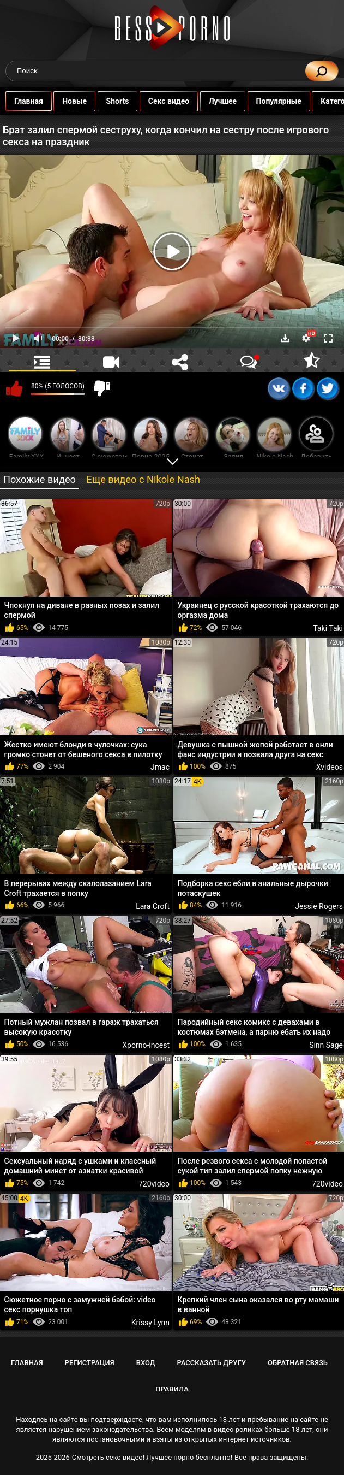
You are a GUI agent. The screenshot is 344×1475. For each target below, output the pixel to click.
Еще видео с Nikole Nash (143, 479)
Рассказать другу (211, 1363)
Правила (172, 1389)
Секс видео (190, 101)
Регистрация (89, 1363)
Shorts (139, 101)
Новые (96, 101)
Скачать (285, 338)
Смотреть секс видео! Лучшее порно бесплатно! (152, 1457)
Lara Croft (153, 906)
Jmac (160, 767)
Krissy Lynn (150, 1322)
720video (154, 1183)
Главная (50, 101)
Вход (145, 1363)
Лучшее (244, 101)
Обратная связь (298, 1363)
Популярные (300, 101)
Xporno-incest (146, 1045)
